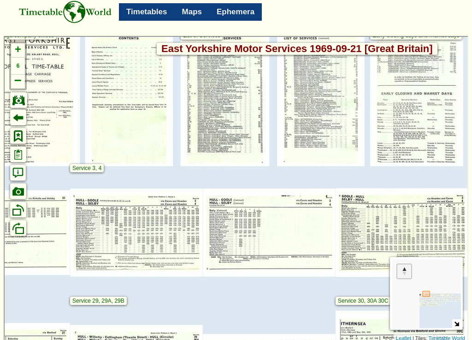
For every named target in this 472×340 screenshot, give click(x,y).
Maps (192, 11)
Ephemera (235, 11)
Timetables (146, 11)
